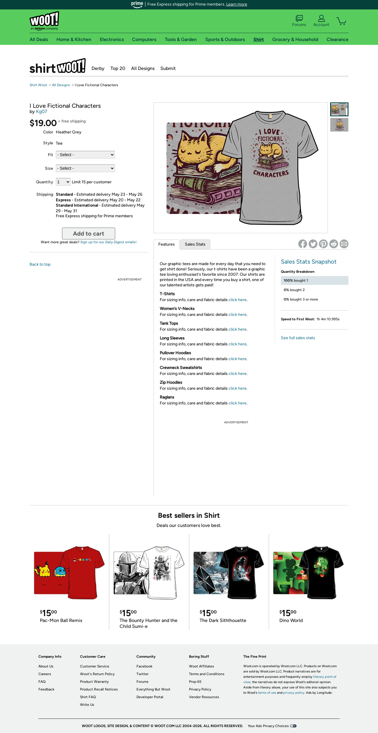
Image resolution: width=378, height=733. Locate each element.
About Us (45, 666)
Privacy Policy (200, 689)
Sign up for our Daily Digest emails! (108, 242)
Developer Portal (149, 697)
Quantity (44, 182)
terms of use (267, 693)
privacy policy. (294, 693)
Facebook (144, 666)
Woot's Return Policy (97, 674)
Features (166, 244)
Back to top (40, 264)
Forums (299, 21)
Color (48, 132)
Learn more (236, 4)
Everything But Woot (153, 689)
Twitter (142, 674)
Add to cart (88, 233)
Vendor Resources (204, 697)
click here (238, 299)
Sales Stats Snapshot (309, 261)
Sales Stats (195, 244)
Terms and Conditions (206, 674)
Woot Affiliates (201, 666)
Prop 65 (195, 682)
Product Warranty (94, 682)
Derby (98, 68)
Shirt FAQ (88, 697)
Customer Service (94, 666)
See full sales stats (298, 337)
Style (48, 143)
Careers (44, 674)
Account (321, 21)
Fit (50, 154)
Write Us (87, 705)
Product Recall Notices (99, 689)
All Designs (142, 68)
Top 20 (117, 68)
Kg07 (41, 111)
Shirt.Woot (58, 65)
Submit (168, 68)
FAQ (41, 682)
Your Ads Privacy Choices (268, 726)
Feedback (46, 689)
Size (49, 168)
